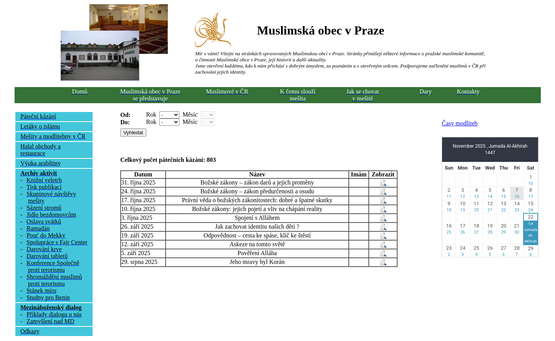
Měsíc (189, 114)
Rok (151, 114)
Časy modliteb (459, 123)
